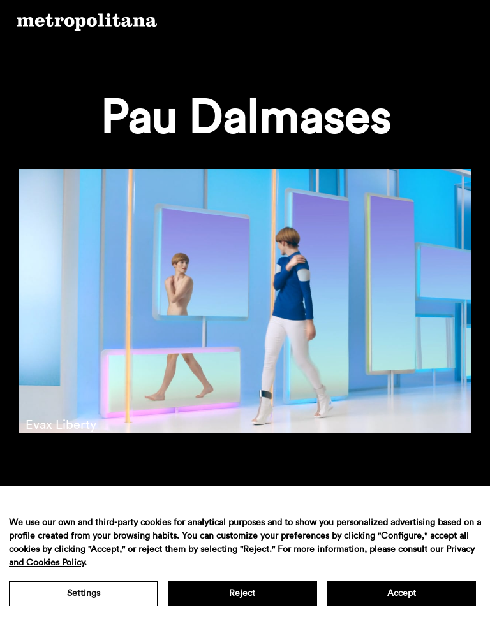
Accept (401, 593)
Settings (83, 593)
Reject (242, 593)
